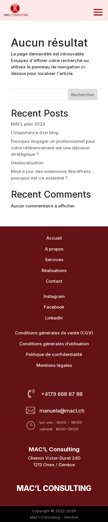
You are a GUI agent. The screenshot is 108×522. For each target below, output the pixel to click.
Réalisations (54, 270)
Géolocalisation (27, 162)
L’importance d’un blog (34, 132)
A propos (54, 249)
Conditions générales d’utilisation (54, 343)
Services (54, 259)
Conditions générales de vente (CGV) (54, 333)
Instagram (54, 296)
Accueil (54, 238)
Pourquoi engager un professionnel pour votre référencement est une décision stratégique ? (53, 147)
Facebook (54, 307)
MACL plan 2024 (28, 124)
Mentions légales (54, 365)
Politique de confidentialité (54, 354)
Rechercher (82, 94)
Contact (54, 281)
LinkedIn (54, 318)
